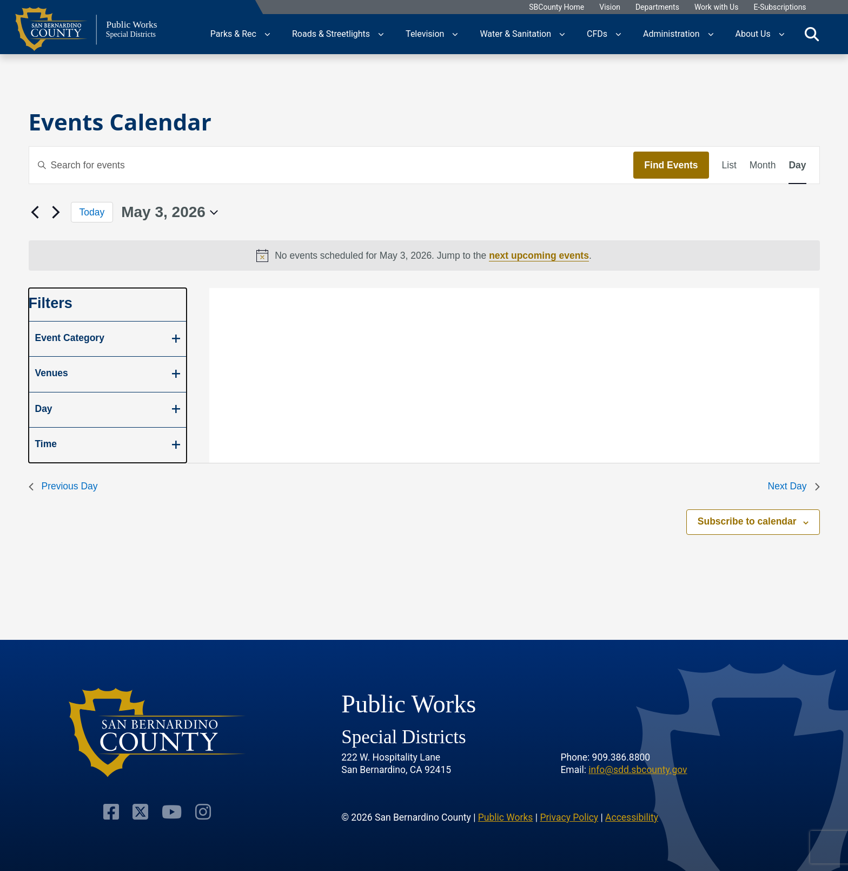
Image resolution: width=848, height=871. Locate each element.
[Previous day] (35, 212)
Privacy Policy (569, 816)
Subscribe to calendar (747, 521)
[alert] (424, 255)
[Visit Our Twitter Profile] (141, 811)
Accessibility (631, 816)
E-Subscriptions (779, 7)
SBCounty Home (556, 7)
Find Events (671, 165)
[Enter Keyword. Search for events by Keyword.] (331, 165)
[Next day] (56, 212)
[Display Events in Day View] (797, 165)
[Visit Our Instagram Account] (201, 811)
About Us (753, 34)
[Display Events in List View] (729, 165)
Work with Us (716, 7)
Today (92, 212)
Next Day (794, 486)
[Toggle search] (811, 34)
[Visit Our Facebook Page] (112, 811)
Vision (609, 7)
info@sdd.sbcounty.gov (637, 769)
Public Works (505, 816)
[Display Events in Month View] (763, 165)
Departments (657, 7)
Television (425, 34)
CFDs (597, 34)
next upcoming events (539, 255)
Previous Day (63, 486)
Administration (671, 34)
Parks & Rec (233, 34)
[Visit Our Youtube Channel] (171, 811)
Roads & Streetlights (331, 34)
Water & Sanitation (515, 34)
